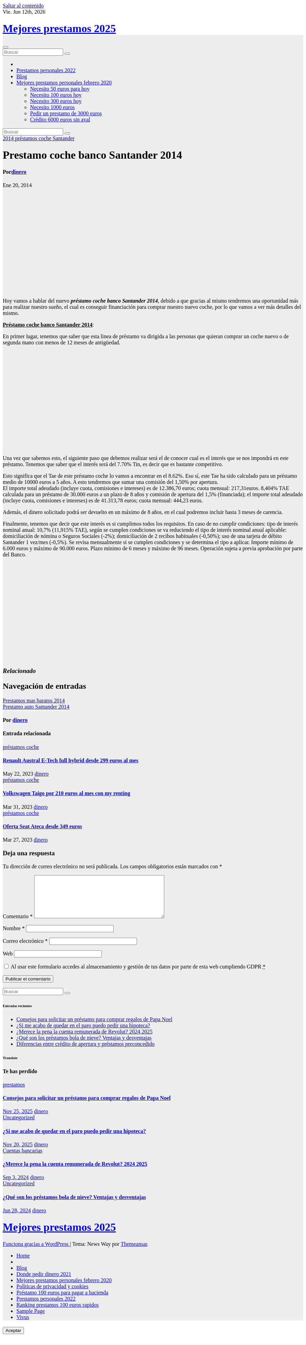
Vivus (22, 1325)
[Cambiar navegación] (5, 47)
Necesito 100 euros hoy (56, 95)
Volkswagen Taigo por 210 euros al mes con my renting (66, 793)
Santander (63, 138)
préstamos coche (34, 138)
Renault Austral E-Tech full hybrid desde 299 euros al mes (70, 760)
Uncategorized (18, 1126)
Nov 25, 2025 (18, 1119)
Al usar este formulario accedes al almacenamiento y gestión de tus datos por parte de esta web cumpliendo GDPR (138, 975)
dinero (18, 172)
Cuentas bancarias (22, 1159)
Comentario (18, 924)
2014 (9, 138)
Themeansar (134, 1252)
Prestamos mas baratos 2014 (34, 700)
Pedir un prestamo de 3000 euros (66, 113)
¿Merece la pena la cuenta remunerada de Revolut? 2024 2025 (84, 1040)
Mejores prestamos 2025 (59, 28)
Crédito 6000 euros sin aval (60, 119)
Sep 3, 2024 (16, 1185)
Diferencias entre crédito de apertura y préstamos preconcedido (85, 1052)
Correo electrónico (25, 949)
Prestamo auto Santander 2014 (36, 707)
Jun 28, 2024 (17, 1219)
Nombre (14, 936)
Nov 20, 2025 (18, 1153)
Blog (21, 76)
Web (8, 962)
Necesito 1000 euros (52, 107)
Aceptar (13, 1338)
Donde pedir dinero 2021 (43, 1282)
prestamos (14, 1093)
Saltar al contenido (23, 6)
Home (23, 1264)
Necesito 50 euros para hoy (59, 89)
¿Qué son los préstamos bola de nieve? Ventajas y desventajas (84, 1046)
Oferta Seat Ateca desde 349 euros (42, 826)
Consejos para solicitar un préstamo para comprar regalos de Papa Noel (94, 1027)
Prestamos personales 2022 (45, 70)
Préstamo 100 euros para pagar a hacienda (62, 1301)
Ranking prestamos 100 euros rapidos (57, 1313)
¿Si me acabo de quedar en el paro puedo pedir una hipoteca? (83, 1034)
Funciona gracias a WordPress (36, 1252)
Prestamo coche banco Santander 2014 (92, 155)
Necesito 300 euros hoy (56, 101)
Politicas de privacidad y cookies (52, 1294)
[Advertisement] (153, 243)
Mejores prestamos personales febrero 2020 (64, 82)
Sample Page (30, 1319)
